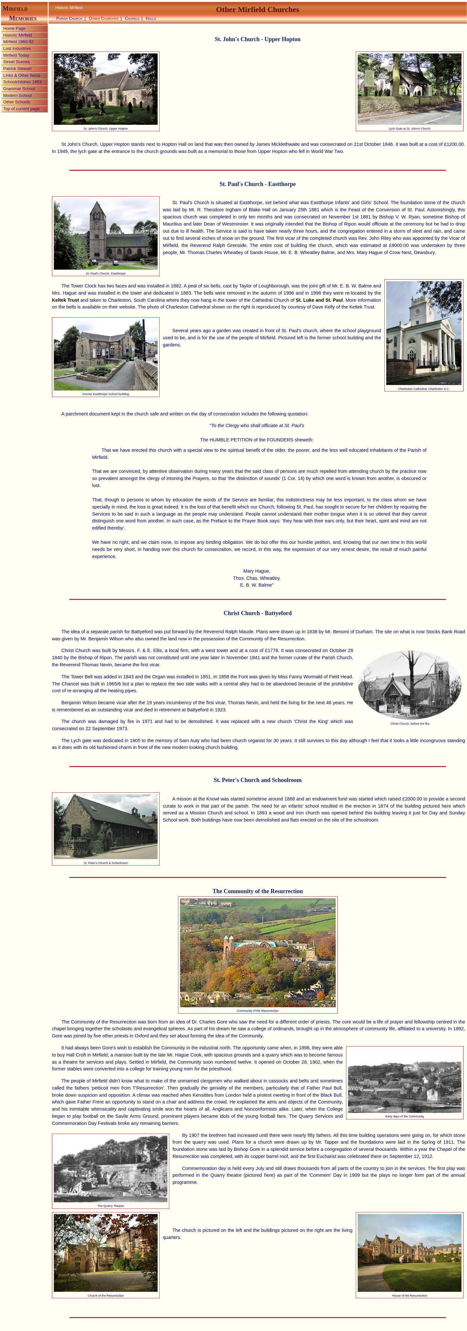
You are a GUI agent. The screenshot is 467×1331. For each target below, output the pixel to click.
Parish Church (69, 18)
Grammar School (19, 88)
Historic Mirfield (17, 35)
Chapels (132, 18)
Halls (151, 18)
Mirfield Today (16, 55)
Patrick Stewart (17, 68)
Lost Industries (17, 48)
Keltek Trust (65, 300)
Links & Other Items (21, 75)
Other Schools (16, 101)
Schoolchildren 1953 (22, 81)
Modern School (17, 95)
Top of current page (21, 108)
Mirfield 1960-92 (18, 41)
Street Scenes (16, 61)
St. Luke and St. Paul (319, 300)
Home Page (14, 28)
